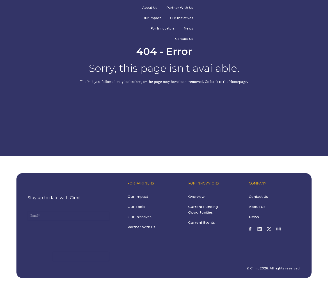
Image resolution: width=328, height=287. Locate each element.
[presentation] (62, 230)
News (270, 9)
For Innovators (245, 9)
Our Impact (182, 9)
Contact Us (293, 9)
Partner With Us (150, 9)
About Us (120, 9)
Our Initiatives (212, 9)
